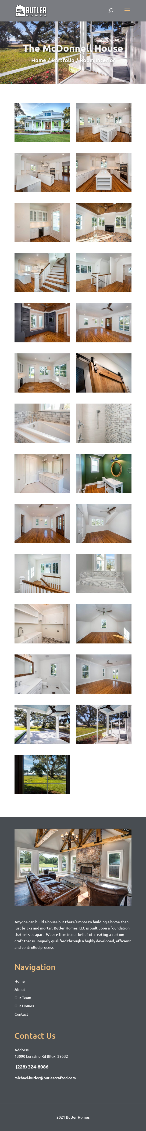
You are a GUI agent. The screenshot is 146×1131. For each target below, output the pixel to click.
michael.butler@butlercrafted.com (45, 1077)
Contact (21, 1014)
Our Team (23, 997)
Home (20, 981)
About (20, 989)
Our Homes (24, 1005)
